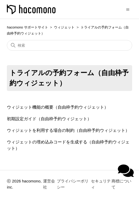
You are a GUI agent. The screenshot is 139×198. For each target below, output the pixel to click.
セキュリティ (101, 184)
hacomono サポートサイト (27, 27)
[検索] (69, 45)
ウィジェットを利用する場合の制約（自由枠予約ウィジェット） (68, 130)
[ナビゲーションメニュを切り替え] (127, 9)
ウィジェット (64, 27)
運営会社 (49, 184)
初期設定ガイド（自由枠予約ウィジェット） (49, 119)
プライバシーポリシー (73, 184)
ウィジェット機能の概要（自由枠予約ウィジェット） (57, 107)
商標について (121, 184)
